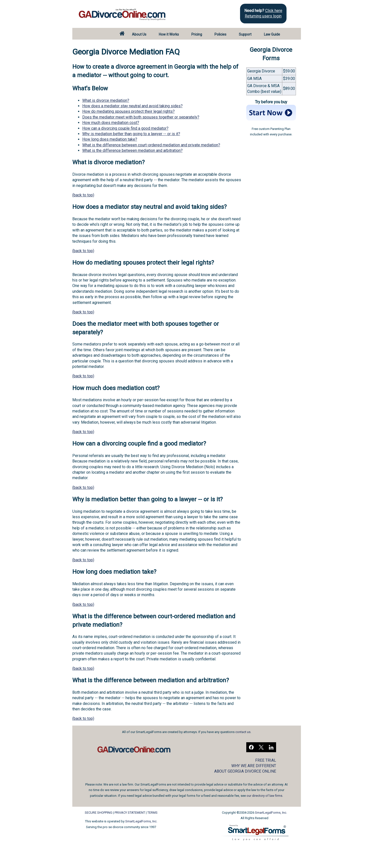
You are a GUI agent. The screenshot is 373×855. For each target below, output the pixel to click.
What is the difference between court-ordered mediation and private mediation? (151, 145)
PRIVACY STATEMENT (130, 812)
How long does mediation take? (109, 139)
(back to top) (83, 195)
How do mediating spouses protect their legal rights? (128, 111)
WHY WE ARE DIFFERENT (253, 765)
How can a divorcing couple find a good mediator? (125, 128)
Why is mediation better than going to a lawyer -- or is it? (131, 133)
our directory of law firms (264, 796)
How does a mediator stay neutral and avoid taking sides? (132, 106)
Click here (273, 10)
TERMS (152, 812)
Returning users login (263, 16)
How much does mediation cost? (110, 122)
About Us (139, 34)
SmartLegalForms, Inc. (141, 821)
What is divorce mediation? (105, 100)
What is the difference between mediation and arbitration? (132, 150)
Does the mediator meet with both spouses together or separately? (140, 117)
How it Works (169, 34)
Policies (220, 34)
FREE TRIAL (265, 760)
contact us (242, 732)
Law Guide (272, 34)
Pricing (196, 34)
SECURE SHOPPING (98, 812)
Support (245, 34)
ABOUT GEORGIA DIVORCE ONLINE (245, 771)
